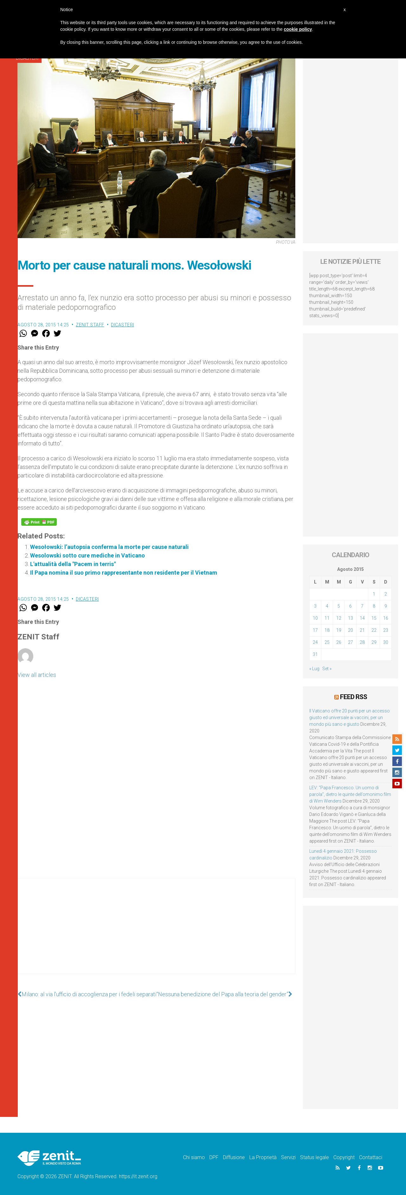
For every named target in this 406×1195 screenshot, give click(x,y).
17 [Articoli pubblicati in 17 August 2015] (315, 630)
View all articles (36, 674)
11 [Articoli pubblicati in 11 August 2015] (327, 618)
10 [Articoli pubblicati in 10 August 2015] (315, 618)
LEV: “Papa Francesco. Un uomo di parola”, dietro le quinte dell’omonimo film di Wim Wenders (350, 794)
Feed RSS (353, 697)
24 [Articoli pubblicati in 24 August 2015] (315, 642)
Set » (326, 668)
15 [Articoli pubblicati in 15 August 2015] (374, 618)
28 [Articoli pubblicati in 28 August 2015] (362, 642)
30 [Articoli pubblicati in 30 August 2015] (385, 642)
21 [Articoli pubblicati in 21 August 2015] (362, 630)
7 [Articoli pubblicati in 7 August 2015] (362, 606)
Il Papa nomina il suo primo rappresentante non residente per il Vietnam (123, 572)
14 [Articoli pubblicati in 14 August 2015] (362, 618)
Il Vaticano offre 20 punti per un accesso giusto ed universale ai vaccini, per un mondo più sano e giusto (349, 717)
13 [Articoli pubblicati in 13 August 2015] (350, 618)
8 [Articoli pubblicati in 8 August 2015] (374, 606)
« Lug (314, 668)
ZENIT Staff (90, 324)
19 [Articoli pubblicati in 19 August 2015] (338, 630)
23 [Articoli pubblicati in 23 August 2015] (385, 630)
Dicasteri (122, 324)
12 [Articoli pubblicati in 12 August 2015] (338, 618)
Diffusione (234, 1157)
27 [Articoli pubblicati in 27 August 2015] (350, 642)
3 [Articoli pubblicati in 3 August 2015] (315, 606)
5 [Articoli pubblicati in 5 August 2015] (338, 606)
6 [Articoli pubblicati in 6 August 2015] (350, 606)
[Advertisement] (156, 932)
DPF (214, 1157)
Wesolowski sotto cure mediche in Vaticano (87, 555)
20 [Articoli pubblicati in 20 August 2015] (350, 630)
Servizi (288, 1157)
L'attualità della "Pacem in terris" (73, 564)
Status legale (314, 1157)
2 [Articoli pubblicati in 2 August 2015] (385, 594)
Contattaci (370, 1157)
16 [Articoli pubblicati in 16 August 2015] (385, 618)
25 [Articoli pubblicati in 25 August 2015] (327, 642)
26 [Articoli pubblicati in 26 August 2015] (338, 642)
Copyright (344, 1157)
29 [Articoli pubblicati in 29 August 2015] (374, 642)
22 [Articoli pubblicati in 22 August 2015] (374, 630)
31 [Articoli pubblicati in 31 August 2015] (315, 654)
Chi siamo (194, 1157)
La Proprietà (263, 1157)
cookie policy (298, 29)
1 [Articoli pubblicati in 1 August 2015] (374, 594)
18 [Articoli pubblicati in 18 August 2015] (327, 630)
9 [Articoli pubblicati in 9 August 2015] (385, 606)
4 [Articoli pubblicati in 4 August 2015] (327, 606)
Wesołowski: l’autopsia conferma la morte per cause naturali (109, 547)
